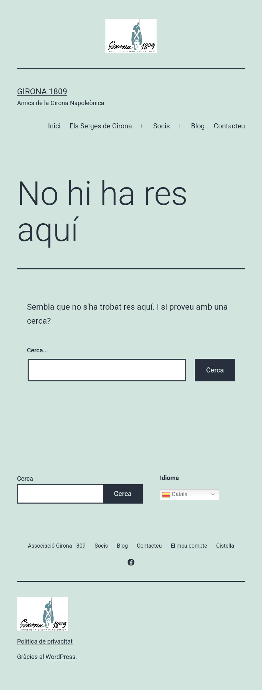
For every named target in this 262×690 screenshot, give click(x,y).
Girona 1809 (42, 91)
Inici (54, 126)
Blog (198, 126)
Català (175, 495)
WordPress (60, 656)
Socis (161, 126)
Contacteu (229, 126)
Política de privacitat (45, 641)
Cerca (25, 478)
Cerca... (37, 350)
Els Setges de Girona (101, 126)
